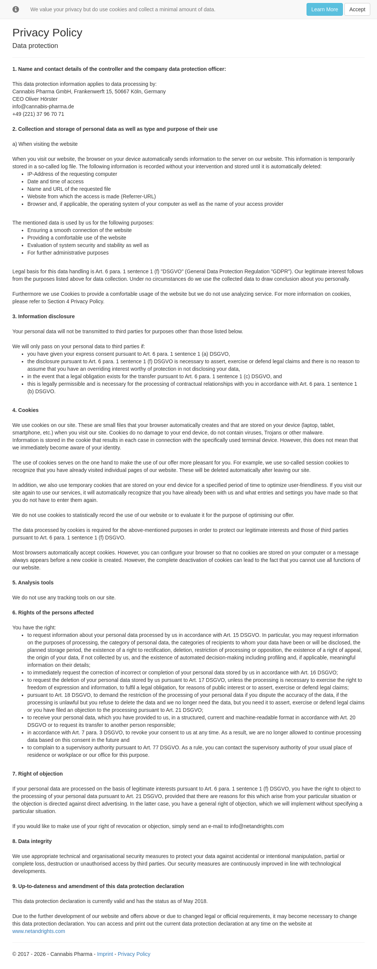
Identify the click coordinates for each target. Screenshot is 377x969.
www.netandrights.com (38, 931)
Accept (357, 9)
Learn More (324, 9)
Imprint (105, 954)
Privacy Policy (134, 954)
